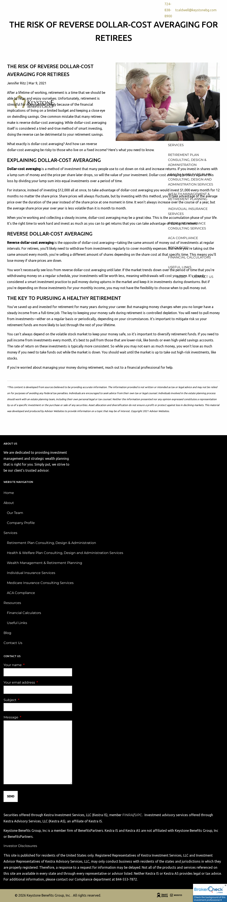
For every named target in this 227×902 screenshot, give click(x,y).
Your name (30, 665)
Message (28, 717)
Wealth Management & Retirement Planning (44, 563)
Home (9, 493)
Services (10, 533)
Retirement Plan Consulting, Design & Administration (51, 543)
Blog (7, 633)
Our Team (15, 513)
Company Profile (21, 523)
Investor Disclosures (20, 846)
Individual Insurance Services (31, 573)
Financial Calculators (24, 613)
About (9, 503)
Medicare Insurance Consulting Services (40, 583)
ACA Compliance (21, 593)
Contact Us (13, 643)
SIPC (138, 815)
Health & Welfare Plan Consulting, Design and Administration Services (65, 553)
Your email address (37, 682)
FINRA (127, 815)
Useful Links (17, 623)
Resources (12, 603)
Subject (27, 700)
